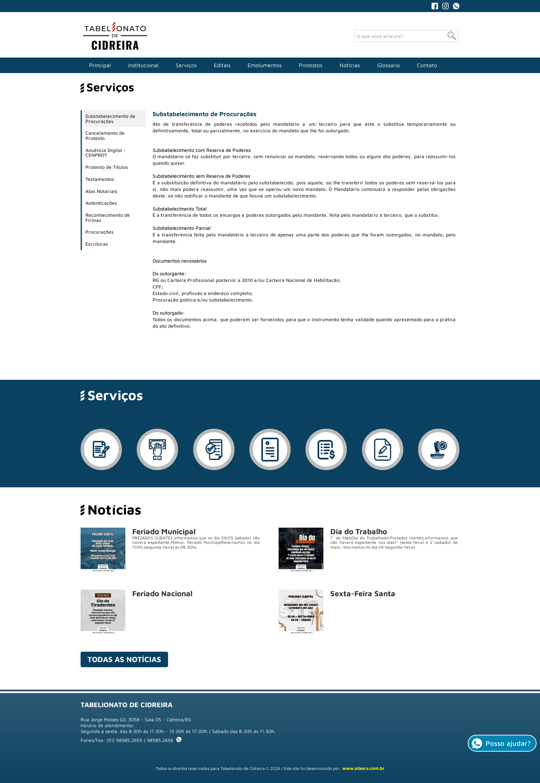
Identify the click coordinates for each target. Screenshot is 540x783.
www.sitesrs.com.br (363, 768)
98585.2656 (164, 740)
